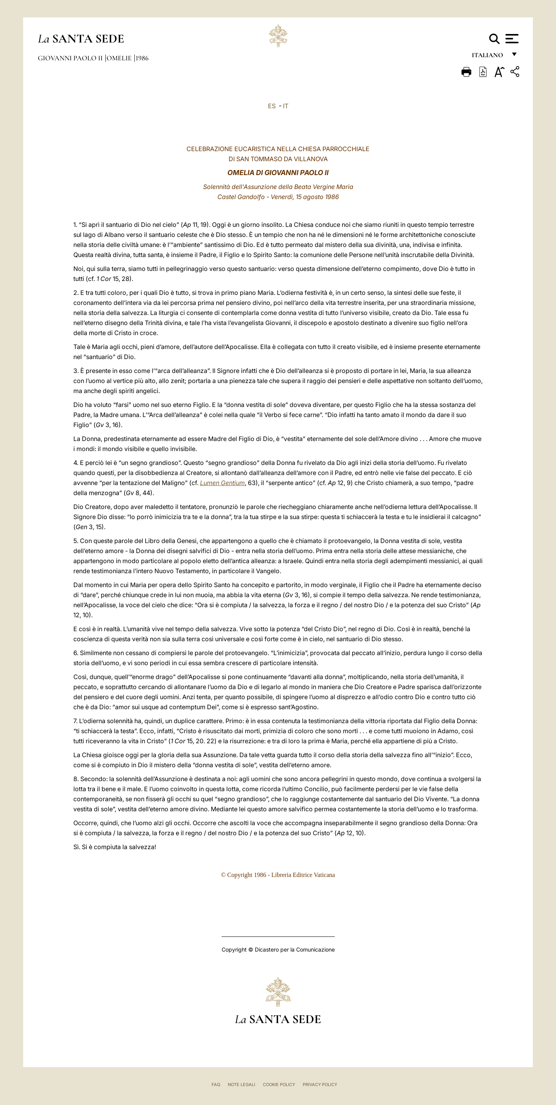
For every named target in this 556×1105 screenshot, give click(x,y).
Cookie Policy (279, 1084)
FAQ (216, 1084)
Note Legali (241, 1084)
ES (272, 106)
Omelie (120, 58)
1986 (142, 58)
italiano (489, 57)
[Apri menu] (511, 38)
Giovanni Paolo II (71, 58)
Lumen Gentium (222, 483)
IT (285, 106)
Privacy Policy (320, 1084)
